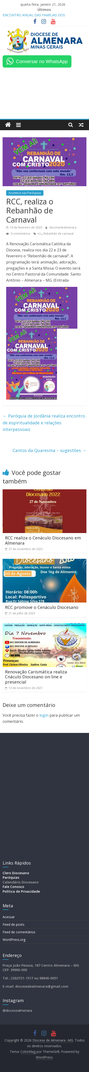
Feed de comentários (19, 932)
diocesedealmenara (62, 227)
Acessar (9, 917)
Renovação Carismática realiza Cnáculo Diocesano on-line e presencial (36, 677)
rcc (39, 234)
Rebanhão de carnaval (58, 234)
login (43, 715)
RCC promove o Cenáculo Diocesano (41, 607)
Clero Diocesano (16, 873)
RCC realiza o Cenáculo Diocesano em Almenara (43, 540)
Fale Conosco (13, 886)
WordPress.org (14, 939)
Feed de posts (13, 924)
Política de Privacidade (21, 891)
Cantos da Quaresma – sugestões (49, 450)
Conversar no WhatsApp (42, 61)
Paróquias (11, 877)
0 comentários (18, 234)
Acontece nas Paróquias (25, 193)
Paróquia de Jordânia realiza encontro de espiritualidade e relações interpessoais (44, 422)
